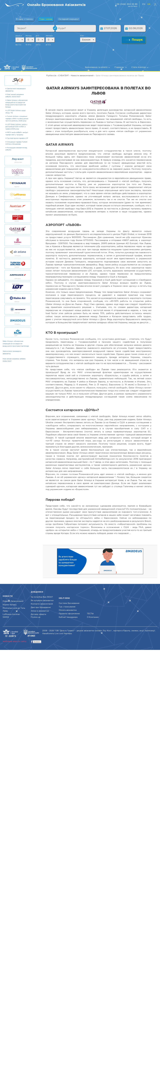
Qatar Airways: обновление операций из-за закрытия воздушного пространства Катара (16, 344)
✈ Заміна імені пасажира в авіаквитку (15, 90)
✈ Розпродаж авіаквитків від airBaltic (16, 149)
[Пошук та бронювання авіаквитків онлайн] (56, 5)
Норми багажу (10, 605)
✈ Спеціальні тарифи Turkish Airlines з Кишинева (16, 143)
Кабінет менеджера (68, 617)
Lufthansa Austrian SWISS (11, 616)
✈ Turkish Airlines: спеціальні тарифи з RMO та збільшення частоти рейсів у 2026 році (16, 119)
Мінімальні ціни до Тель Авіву (14, 609)
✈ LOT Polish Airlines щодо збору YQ (15, 112)
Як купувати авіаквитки (42, 600)
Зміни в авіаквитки (40, 611)
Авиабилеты (48, 633)
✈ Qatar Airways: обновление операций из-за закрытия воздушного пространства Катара (16, 104)
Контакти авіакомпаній (42, 604)
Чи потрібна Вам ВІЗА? (42, 597)
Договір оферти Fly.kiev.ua (38, 616)
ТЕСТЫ (90, 613)
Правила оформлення (69, 613)
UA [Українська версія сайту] (148, 4)
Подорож (121, 67)
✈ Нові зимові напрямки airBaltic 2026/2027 (14, 95)
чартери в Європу (121, 631)
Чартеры (68, 633)
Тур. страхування (67, 607)
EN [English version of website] (144, 4)
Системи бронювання (69, 603)
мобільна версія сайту (15, 641)
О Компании (93, 617)
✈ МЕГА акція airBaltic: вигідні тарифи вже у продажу (16, 133)
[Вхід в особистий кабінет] (155, 4)
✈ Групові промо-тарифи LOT (16, 138)
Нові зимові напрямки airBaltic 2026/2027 (14, 360)
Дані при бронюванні (41, 607)
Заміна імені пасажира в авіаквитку (12, 352)
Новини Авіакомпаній (13, 601)
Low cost (59, 633)
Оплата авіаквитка (68, 610)
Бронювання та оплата (97, 67)
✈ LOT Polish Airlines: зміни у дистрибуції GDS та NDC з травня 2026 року (16, 127)
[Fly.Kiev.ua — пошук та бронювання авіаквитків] (15, 5)
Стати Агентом (139, 67)
